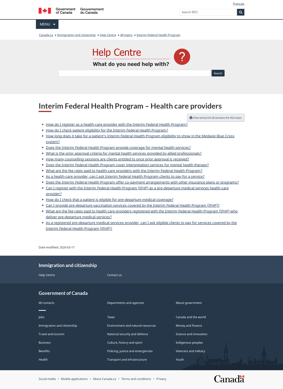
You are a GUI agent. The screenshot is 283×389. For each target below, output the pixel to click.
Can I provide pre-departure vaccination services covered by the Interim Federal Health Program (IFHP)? (132, 205)
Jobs (41, 317)
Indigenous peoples (189, 343)
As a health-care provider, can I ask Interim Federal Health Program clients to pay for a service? (125, 176)
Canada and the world (191, 317)
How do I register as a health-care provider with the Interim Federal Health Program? (117, 124)
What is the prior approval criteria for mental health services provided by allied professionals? (124, 153)
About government (189, 303)
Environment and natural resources (131, 326)
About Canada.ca (104, 379)
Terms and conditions (136, 379)
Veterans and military (190, 351)
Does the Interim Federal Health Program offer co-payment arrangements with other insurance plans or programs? (142, 182)
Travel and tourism (51, 334)
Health (43, 360)
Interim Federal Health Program (158, 35)
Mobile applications (74, 379)
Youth (180, 360)
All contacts (46, 303)
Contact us (114, 275)
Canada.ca (46, 35)
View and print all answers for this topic (216, 117)
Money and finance (189, 326)
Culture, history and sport (124, 343)
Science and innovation (191, 334)
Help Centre (108, 35)
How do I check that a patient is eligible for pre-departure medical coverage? (109, 199)
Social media (47, 379)
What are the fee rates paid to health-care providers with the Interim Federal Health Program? (124, 170)
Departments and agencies (125, 303)
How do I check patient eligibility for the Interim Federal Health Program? (107, 130)
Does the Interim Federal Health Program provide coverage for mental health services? (118, 147)
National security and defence (127, 334)
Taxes (111, 317)
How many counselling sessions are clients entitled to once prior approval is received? (117, 159)
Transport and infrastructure (127, 360)
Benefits (44, 351)
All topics (126, 35)
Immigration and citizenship (76, 35)
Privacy (161, 379)
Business (45, 343)
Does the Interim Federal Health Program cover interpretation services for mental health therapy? (127, 164)
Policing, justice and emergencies (130, 351)
